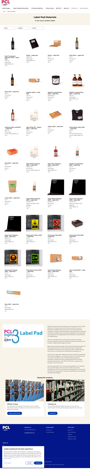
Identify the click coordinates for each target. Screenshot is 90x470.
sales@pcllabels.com (29, 432)
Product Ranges (72, 432)
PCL (4, 445)
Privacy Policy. (7, 458)
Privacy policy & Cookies (45, 461)
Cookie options (7, 463)
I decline (29, 463)
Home (4, 11)
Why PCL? (59, 8)
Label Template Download (20, 8)
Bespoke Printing (72, 436)
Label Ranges (6, 8)
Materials (70, 434)
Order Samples (84, 8)
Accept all (38, 463)
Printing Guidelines (37, 8)
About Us (66, 8)
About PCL (70, 430)
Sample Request (50, 432)
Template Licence (72, 439)
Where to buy (50, 8)
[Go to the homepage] (6, 3)
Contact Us (74, 8)
